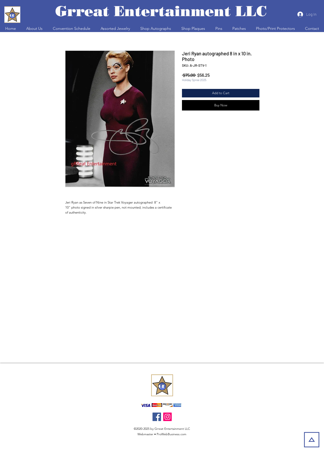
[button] (71, 28)
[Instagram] (167, 417)
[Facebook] (157, 417)
